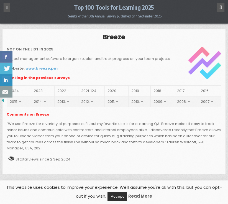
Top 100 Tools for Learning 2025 (114, 7)
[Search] (220, 7)
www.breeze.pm (41, 68)
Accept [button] (117, 196)
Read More (140, 196)
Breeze (114, 37)
